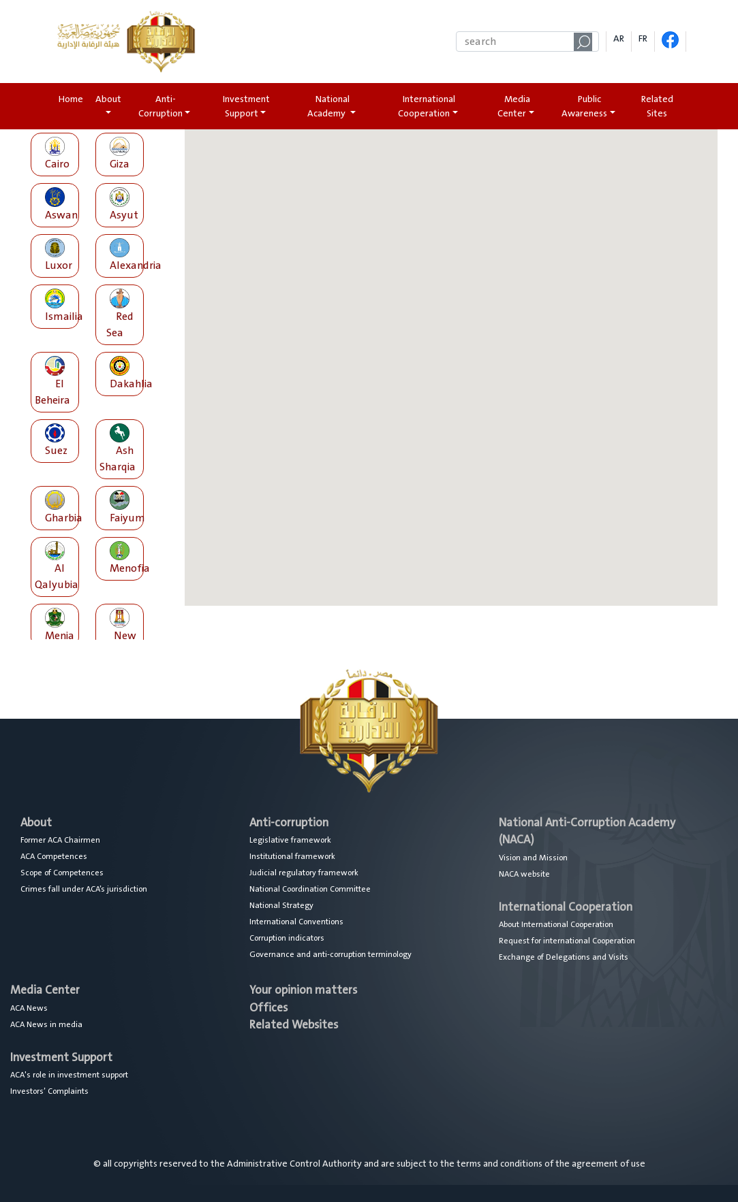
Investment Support (61, 1057)
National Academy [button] (328, 106)
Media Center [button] (513, 106)
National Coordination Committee (310, 889)
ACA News (29, 1008)
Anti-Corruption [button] (160, 106)
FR (643, 38)
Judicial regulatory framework (303, 872)
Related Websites (293, 1025)
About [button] (108, 99)
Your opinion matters (303, 990)
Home (74, 99)
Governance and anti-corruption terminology (330, 954)
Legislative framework (290, 840)
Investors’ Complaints (49, 1091)
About (36, 822)
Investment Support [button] (246, 106)
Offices (268, 1008)
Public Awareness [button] (584, 106)
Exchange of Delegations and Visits (563, 957)
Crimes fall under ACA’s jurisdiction (83, 889)
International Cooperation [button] (426, 106)
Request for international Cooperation (567, 940)
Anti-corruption (288, 822)
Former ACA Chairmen (60, 840)
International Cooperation (565, 907)
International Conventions (296, 921)
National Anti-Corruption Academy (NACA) (587, 831)
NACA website (524, 874)
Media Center (45, 990)
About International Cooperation (556, 924)
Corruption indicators (286, 938)
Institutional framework (292, 856)
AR (618, 38)
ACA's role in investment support (69, 1075)
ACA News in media (46, 1024)
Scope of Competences (62, 872)
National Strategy (281, 905)
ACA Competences (53, 856)
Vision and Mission (533, 857)
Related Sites (657, 106)
